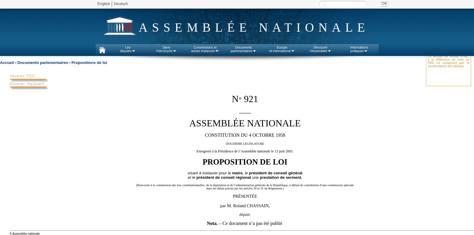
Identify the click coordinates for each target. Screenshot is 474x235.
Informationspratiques (359, 49)
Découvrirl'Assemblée (320, 49)
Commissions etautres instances (205, 49)
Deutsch (121, 3)
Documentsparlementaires (243, 49)
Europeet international (282, 49)
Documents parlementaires (42, 62)
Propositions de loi (89, 62)
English (104, 3)
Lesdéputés (128, 49)
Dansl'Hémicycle (166, 49)
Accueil (7, 62)
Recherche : (324, 4)
